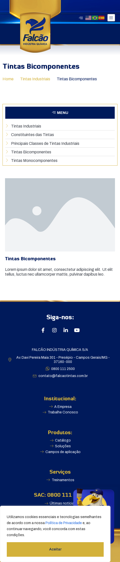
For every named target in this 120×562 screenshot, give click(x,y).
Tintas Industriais (35, 79)
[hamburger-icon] (111, 17)
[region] (55, 534)
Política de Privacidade (63, 523)
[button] (60, 113)
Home (8, 79)
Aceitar (55, 549)
